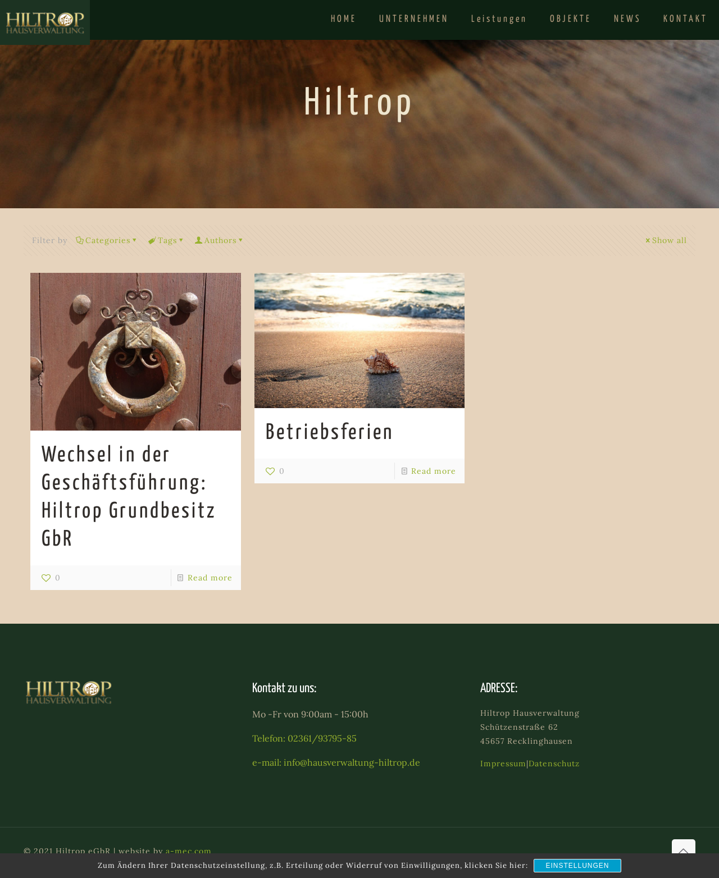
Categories (107, 240)
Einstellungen (577, 866)
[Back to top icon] (683, 851)
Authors (219, 240)
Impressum (503, 763)
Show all (665, 240)
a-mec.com (189, 851)
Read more (210, 578)
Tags (166, 240)
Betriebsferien (330, 433)
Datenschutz (554, 763)
